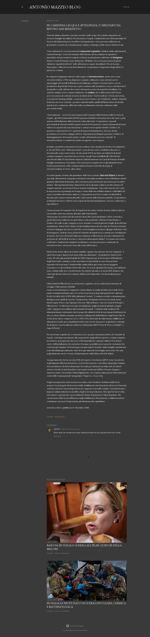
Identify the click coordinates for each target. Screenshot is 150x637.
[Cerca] (126, 7)
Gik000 (57, 429)
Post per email (60, 417)
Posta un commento (62, 553)
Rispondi (57, 436)
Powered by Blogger (75, 625)
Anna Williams (82, 630)
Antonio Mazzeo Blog (55, 7)
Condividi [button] (24, 21)
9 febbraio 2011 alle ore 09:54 (70, 429)
